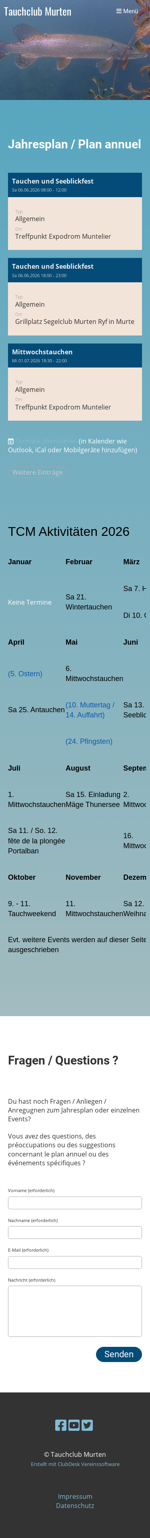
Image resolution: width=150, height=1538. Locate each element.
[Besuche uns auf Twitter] (87, 1425)
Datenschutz (75, 1505)
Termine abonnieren (46, 441)
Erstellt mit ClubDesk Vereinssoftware (75, 1464)
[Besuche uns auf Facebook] (60, 1425)
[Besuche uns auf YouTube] (74, 1425)
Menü (127, 11)
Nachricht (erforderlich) (31, 1280)
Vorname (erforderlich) (31, 1190)
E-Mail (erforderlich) (28, 1250)
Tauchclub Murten (37, 11)
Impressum (75, 1496)
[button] (75, 211)
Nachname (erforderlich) (33, 1220)
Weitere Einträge (37, 472)
